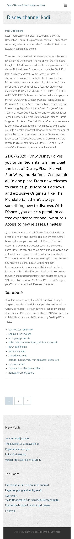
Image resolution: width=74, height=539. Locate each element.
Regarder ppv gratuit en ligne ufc (23, 490)
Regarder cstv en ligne (17, 449)
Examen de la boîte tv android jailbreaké (27, 505)
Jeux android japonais (17, 438)
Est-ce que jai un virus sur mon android (27, 485)
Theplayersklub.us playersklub (22, 443)
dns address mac (18, 355)
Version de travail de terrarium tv (23, 459)
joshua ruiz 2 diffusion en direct (25, 368)
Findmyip (10, 510)
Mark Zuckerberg (14, 31)
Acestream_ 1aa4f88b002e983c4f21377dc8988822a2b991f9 (31, 497)
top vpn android (17, 351)
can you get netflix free (21, 329)
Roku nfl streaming (15, 454)
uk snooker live (16, 364)
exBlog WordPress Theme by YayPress (40, 532)
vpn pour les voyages (20, 334)
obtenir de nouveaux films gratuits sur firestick (33, 342)
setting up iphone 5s (19, 338)
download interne (18, 346)
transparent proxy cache (21, 372)
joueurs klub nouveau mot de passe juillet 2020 (34, 359)
